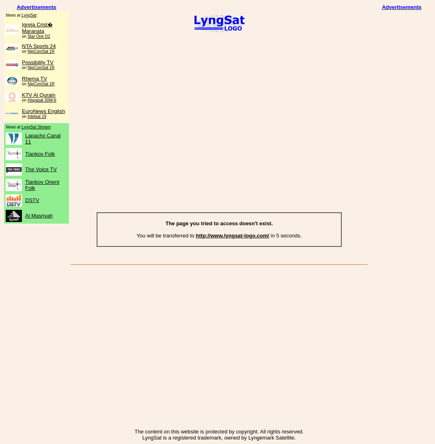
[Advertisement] (219, 101)
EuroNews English (43, 111)
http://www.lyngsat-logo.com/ (232, 236)
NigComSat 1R (41, 51)
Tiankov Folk (40, 154)
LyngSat (29, 15)
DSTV (32, 200)
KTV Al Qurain (38, 95)
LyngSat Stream (36, 127)
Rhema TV (34, 79)
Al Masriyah (39, 216)
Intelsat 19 (37, 116)
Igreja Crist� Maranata (37, 28)
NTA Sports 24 (39, 46)
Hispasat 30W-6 (42, 100)
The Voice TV (41, 169)
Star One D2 (39, 36)
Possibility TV (38, 62)
